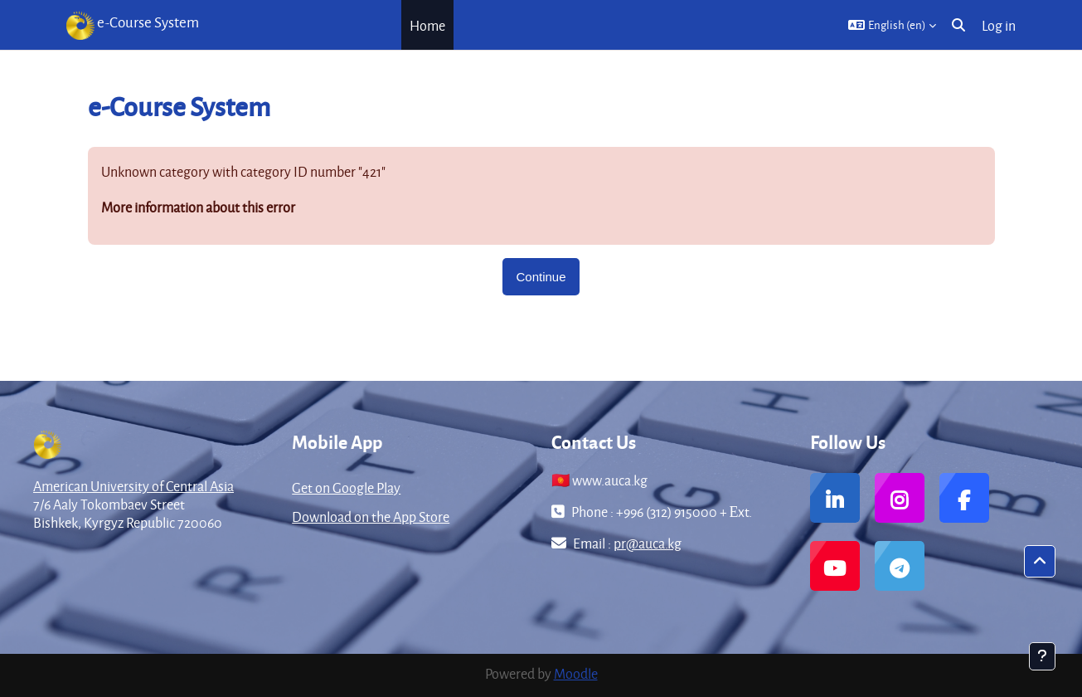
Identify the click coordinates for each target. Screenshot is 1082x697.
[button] (892, 25)
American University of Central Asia (133, 485)
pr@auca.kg (648, 543)
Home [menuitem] (427, 25)
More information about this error (198, 207)
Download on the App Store (370, 516)
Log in (999, 25)
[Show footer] (1042, 656)
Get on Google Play (346, 487)
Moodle (576, 673)
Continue (540, 277)
